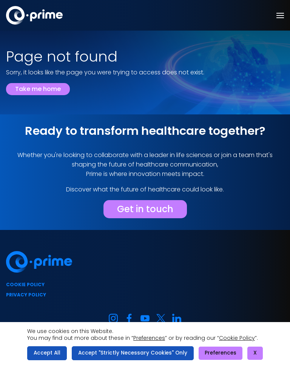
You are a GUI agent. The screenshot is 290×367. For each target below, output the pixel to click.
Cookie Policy (237, 338)
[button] (280, 15)
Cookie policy (25, 284)
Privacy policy (26, 294)
